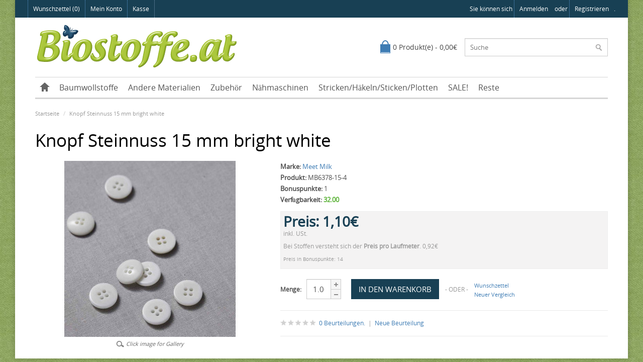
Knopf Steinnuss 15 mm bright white (116, 113)
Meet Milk (317, 166)
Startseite (47, 113)
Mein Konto (106, 9)
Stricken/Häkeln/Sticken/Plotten (378, 87)
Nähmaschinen (280, 87)
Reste (488, 87)
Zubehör (226, 87)
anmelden (533, 9)
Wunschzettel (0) (56, 9)
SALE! (458, 87)
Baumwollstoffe (88, 87)
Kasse (141, 9)
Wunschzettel (491, 285)
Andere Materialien (164, 87)
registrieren (592, 9)
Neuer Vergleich (494, 294)
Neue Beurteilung (399, 323)
